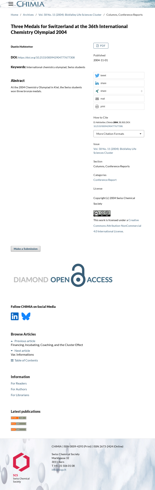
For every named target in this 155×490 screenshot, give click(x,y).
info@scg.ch (59, 469)
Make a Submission (26, 248)
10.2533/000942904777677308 (107, 126)
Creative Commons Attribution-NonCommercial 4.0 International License (117, 225)
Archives (28, 14)
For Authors (19, 389)
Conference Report (104, 179)
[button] (119, 75)
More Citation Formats (110, 133)
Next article (22, 350)
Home (14, 14)
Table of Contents (26, 360)
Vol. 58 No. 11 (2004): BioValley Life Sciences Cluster (70, 14)
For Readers (19, 383)
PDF (102, 45)
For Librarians (20, 395)
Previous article (25, 341)
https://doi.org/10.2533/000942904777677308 (46, 57)
